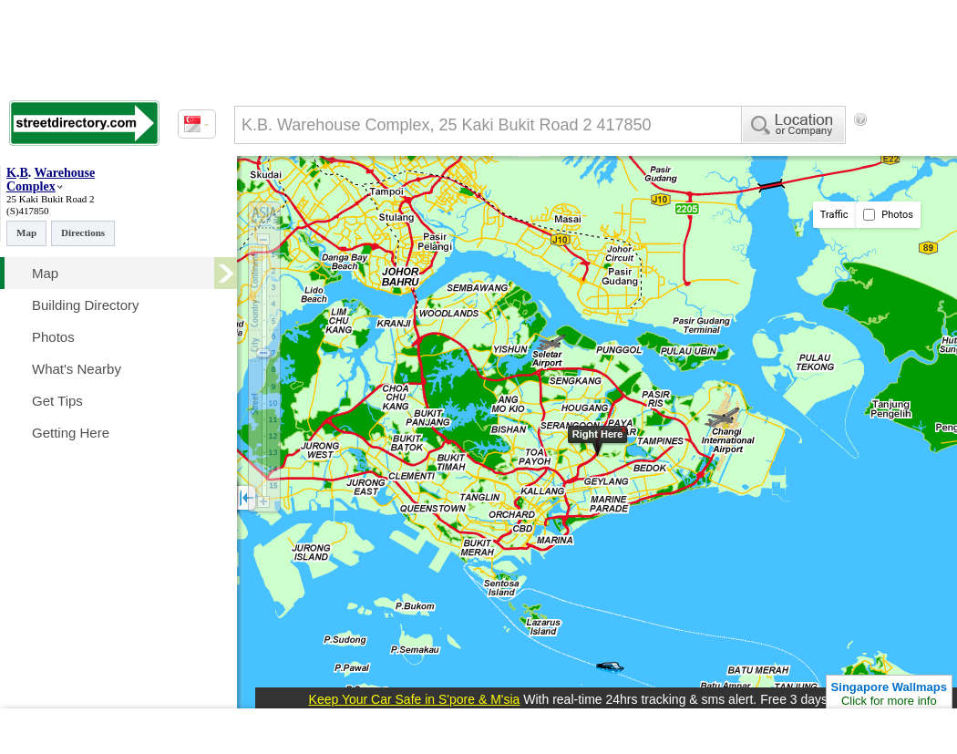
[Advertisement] (310, 194)
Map (26, 232)
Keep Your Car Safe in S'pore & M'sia (414, 699)
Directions (83, 232)
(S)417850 (27, 210)
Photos (888, 215)
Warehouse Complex (50, 179)
